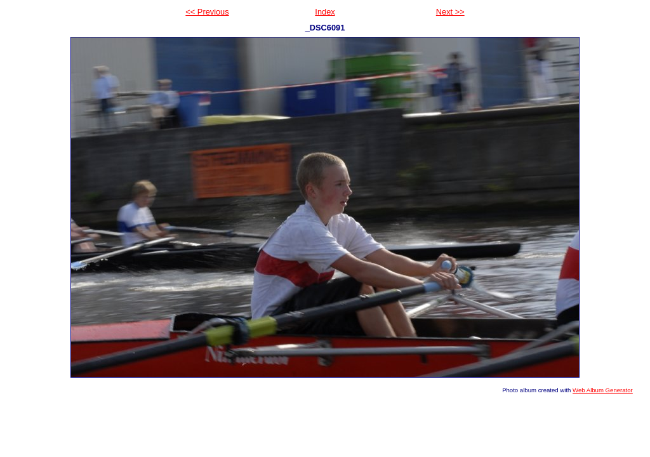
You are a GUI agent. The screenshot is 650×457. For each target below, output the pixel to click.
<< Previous (207, 12)
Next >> (450, 12)
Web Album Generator (603, 390)
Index (325, 12)
